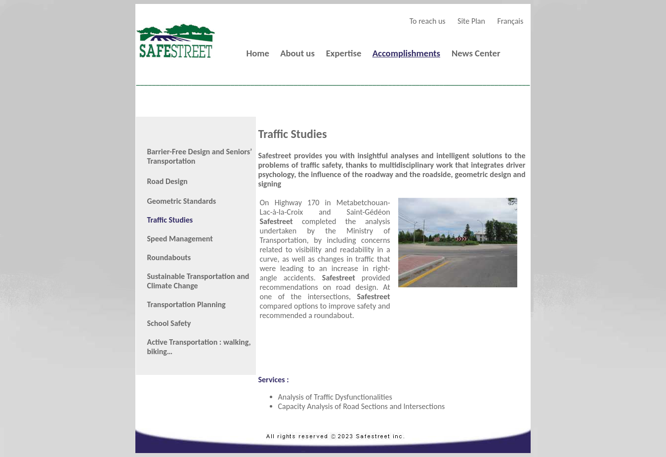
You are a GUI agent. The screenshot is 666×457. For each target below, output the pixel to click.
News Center (476, 53)
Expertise (344, 53)
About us (297, 53)
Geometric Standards (181, 201)
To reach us (428, 21)
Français (510, 21)
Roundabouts (169, 257)
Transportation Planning (186, 304)
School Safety (169, 323)
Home (257, 53)
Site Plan (471, 21)
